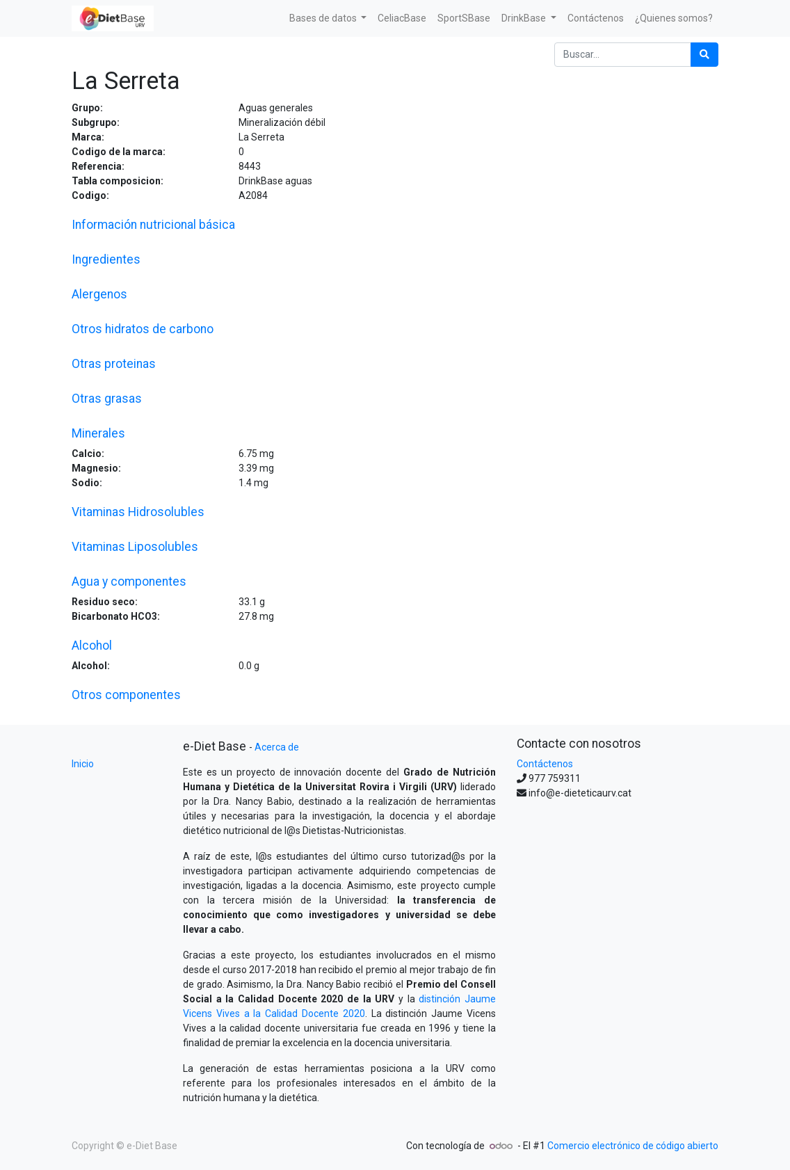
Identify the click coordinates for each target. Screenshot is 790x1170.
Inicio (83, 763)
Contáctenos (545, 763)
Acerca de (277, 747)
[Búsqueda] (704, 54)
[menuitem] (402, 18)
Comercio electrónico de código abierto (632, 1145)
